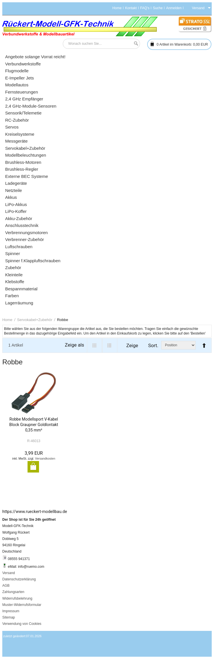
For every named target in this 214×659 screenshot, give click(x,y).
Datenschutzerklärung (19, 579)
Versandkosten (45, 458)
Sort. (153, 345)
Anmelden (174, 8)
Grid (94, 345)
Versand (8, 573)
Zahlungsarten (13, 592)
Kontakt (131, 8)
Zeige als (74, 345)
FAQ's (144, 8)
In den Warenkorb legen (33, 467)
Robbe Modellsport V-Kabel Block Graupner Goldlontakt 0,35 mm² (33, 424)
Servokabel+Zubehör (34, 320)
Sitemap (8, 617)
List (109, 345)
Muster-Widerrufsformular (21, 605)
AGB (5, 586)
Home (117, 8)
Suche (158, 8)
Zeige (132, 345)
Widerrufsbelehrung (17, 598)
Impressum (10, 611)
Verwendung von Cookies (21, 624)
